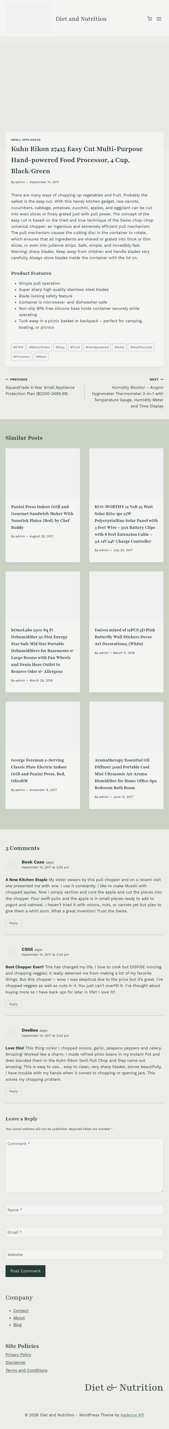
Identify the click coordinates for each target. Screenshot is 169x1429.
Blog (17, 1324)
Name (15, 1210)
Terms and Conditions (26, 1370)
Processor (21, 356)
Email (15, 1232)
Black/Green (39, 347)
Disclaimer (16, 1362)
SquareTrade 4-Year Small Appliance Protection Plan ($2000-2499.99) (43, 386)
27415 (18, 347)
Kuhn (119, 347)
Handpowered (97, 347)
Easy (60, 347)
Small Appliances (26, 139)
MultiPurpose (141, 347)
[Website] (84, 1254)
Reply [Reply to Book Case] (13, 923)
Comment (19, 1143)
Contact (21, 1310)
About (19, 1317)
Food (75, 347)
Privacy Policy (18, 1354)
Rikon (41, 356)
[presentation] (43, 473)
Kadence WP (132, 1415)
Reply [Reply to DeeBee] (13, 1091)
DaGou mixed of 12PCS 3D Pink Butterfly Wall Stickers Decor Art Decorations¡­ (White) (125, 637)
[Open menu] (158, 19)
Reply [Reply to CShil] (13, 1004)
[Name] (84, 1210)
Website (15, 1254)
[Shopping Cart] (149, 19)
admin (20, 182)
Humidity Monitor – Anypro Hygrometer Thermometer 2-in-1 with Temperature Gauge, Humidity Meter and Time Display (126, 392)
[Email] (84, 1232)
